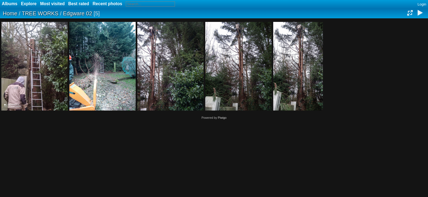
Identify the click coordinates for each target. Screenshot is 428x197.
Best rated (78, 3)
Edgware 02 (77, 13)
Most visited (52, 3)
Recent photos (107, 3)
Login (422, 4)
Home (10, 13)
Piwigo (222, 117)
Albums (9, 3)
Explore (29, 3)
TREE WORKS (40, 13)
